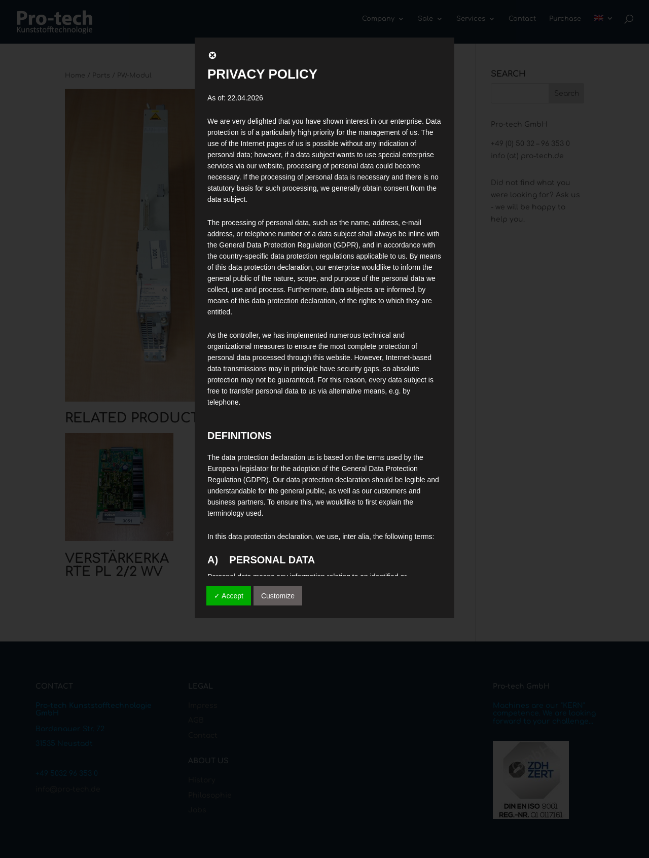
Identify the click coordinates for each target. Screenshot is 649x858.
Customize (278, 596)
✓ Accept (228, 596)
